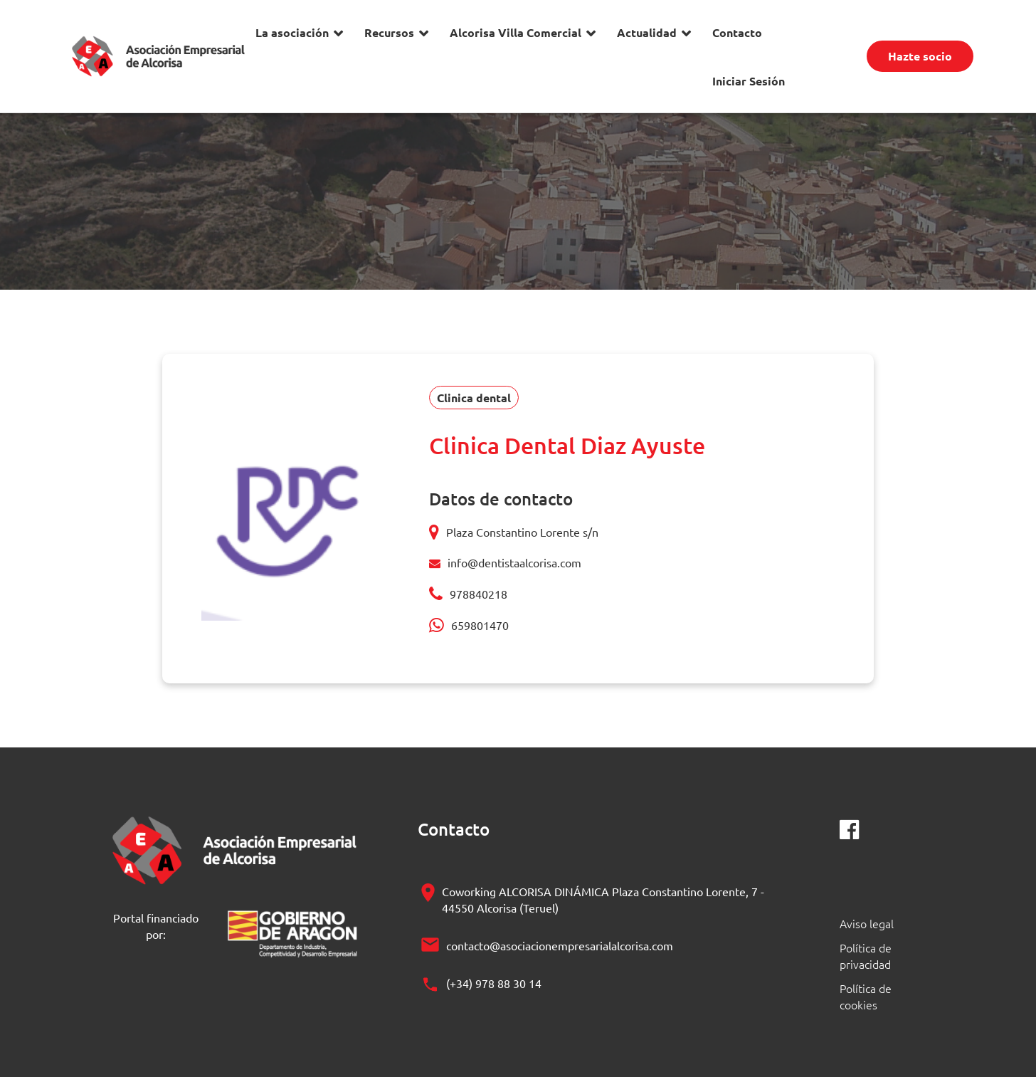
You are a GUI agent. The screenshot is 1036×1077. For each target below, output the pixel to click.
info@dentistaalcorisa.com (514, 562)
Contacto (737, 32)
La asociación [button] (292, 32)
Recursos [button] (389, 32)
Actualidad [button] (647, 32)
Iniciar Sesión (748, 80)
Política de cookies (866, 996)
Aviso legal (867, 923)
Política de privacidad (866, 956)
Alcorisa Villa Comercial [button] (515, 32)
